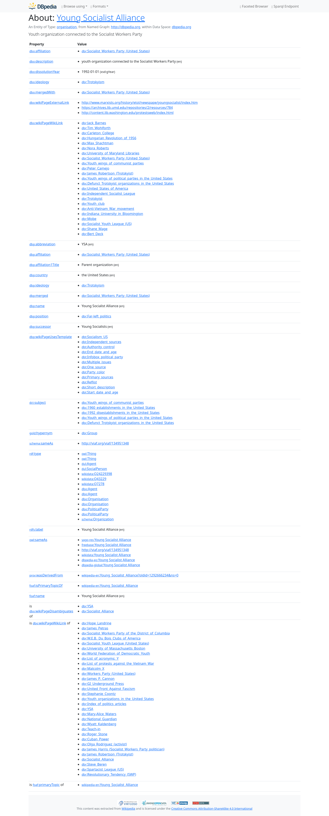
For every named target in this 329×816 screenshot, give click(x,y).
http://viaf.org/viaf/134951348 (105, 443)
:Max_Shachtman (97, 143)
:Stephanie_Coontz (99, 693)
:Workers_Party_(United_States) (108, 673)
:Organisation (95, 499)
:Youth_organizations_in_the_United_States (118, 698)
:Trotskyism (93, 82)
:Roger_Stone (94, 734)
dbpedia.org (181, 27)
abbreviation (42, 244)
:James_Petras (95, 628)
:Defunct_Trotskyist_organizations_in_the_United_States (128, 183)
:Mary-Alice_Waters (99, 714)
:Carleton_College (98, 133)
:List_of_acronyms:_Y (100, 658)
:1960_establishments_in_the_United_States (118, 407)
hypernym (40, 433)
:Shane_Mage (94, 228)
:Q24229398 (97, 473)
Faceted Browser (254, 6)
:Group (89, 433)
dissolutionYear (44, 71)
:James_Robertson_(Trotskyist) (107, 173)
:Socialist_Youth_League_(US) (107, 223)
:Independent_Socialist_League (108, 193)
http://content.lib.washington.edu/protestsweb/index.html (128, 112)
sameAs (41, 443)
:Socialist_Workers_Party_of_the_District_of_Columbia (126, 633)
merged (38, 295)
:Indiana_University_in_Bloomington (112, 213)
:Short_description (98, 387)
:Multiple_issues (96, 362)
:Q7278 (93, 484)
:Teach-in (91, 729)
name (36, 306)
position (38, 316)
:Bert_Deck (92, 234)
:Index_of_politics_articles (104, 703)
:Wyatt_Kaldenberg (99, 724)
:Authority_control (98, 347)
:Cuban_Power (95, 739)
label (36, 529)
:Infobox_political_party (102, 357)
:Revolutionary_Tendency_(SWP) (109, 774)
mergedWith (42, 92)
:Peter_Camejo (95, 168)
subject (37, 402)
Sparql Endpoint (285, 6)
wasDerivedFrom (46, 575)
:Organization (98, 519)
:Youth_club (93, 203)
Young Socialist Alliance (101, 17)
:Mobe (89, 218)
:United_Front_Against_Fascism (108, 688)
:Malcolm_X (93, 668)
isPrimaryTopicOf (46, 585)
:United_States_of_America (105, 188)
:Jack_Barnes (94, 123)
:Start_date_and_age (100, 392)
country (38, 275)
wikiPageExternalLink (49, 102)
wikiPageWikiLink (46, 123)
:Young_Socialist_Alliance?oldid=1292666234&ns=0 (130, 575)
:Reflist (89, 382)
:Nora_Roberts (95, 148)
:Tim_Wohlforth (96, 128)
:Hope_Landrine (96, 623)
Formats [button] (98, 6)
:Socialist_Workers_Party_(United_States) (116, 51)
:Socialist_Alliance (98, 611)
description (41, 61)
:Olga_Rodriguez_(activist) (104, 744)
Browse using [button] (73, 6)
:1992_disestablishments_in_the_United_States (120, 412)
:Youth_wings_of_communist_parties (113, 163)
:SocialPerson (94, 468)
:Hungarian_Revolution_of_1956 (109, 138)
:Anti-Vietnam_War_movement (108, 208)
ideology (39, 82)
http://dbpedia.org (125, 27)
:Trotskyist (92, 198)
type (35, 453)
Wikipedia (128, 809)
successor (40, 326)
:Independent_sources (101, 342)
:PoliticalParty (95, 509)
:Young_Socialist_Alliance (110, 585)
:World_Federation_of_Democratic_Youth (116, 653)
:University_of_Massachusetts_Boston (113, 648)
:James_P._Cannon (98, 678)
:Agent (89, 463)
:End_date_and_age (99, 352)
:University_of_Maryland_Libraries (110, 153)
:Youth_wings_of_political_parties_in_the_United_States (127, 178)
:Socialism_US (95, 336)
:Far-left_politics (96, 316)
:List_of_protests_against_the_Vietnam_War (118, 663)
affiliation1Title (44, 264)
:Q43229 (94, 478)
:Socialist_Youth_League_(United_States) (115, 643)
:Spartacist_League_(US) (103, 769)
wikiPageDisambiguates (51, 611)
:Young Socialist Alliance (106, 539)
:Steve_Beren (94, 764)
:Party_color (93, 372)
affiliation (39, 51)
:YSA (87, 606)
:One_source (94, 367)
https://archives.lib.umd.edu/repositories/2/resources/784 (127, 107)
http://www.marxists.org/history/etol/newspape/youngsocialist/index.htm (140, 102)
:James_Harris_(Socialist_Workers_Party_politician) (123, 749)
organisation (67, 27)
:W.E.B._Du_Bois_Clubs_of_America (111, 638)
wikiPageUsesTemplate (50, 336)
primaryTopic (46, 784)
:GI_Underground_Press (103, 683)
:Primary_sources (97, 377)
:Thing (89, 453)
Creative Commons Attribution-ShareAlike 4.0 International (211, 809)
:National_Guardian (99, 719)
